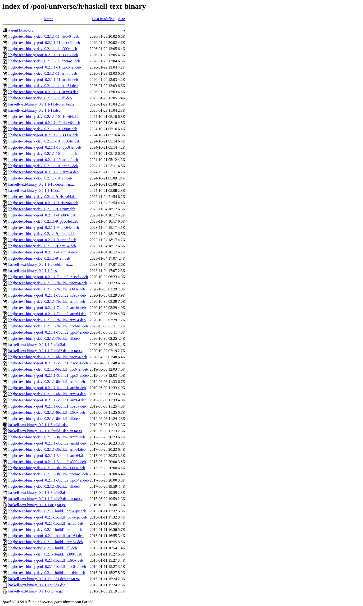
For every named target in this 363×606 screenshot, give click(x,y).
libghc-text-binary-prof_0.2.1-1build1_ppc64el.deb (47, 567)
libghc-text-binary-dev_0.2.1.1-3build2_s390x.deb (46, 468)
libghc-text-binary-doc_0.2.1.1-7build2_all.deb (44, 338)
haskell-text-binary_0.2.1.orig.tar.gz (35, 591)
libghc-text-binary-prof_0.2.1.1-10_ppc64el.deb (44, 147)
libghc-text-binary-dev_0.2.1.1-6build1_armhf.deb (46, 382)
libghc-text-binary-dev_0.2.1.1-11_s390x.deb (42, 49)
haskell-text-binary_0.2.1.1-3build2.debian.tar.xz (45, 499)
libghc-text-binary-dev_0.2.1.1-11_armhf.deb (42, 73)
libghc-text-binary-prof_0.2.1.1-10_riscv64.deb (44, 123)
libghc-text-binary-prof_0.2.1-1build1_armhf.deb (45, 523)
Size (121, 19)
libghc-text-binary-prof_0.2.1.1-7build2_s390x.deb (47, 295)
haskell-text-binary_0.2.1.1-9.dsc (33, 271)
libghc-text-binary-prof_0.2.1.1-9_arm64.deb (42, 252)
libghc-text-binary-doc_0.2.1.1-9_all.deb (39, 258)
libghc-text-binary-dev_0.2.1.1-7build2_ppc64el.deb (48, 326)
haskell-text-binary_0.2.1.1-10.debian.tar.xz (41, 184)
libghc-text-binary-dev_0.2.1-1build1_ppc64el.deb (46, 573)
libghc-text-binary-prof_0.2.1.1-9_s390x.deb (42, 215)
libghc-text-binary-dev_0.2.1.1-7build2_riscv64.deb (47, 283)
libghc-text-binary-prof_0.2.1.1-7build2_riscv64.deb (48, 277)
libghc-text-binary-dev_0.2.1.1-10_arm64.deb (43, 166)
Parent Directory (20, 30)
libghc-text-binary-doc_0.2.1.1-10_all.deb (40, 178)
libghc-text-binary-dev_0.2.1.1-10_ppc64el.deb (44, 141)
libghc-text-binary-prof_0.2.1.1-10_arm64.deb (43, 172)
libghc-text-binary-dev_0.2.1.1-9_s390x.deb (41, 209)
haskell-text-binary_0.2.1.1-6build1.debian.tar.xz (45, 431)
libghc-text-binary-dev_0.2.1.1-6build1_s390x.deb (46, 412)
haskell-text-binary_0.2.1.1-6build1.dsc (38, 425)
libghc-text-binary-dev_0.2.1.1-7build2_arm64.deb (47, 320)
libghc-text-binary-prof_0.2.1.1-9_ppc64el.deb (43, 227)
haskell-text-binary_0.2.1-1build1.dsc (36, 585)
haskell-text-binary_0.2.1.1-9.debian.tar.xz (40, 264)
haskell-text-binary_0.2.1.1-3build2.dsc (38, 493)
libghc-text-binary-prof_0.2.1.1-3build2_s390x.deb (47, 462)
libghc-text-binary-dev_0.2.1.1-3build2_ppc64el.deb (48, 474)
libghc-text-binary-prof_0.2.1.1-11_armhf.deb (43, 80)
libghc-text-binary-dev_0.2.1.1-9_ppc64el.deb (43, 221)
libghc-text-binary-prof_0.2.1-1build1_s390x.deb (45, 560)
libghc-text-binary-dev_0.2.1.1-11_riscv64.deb (43, 36)
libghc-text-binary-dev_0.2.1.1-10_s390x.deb (42, 129)
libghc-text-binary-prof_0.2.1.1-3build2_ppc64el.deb (48, 480)
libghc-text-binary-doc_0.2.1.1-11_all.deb (40, 98)
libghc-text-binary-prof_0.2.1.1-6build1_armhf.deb (47, 388)
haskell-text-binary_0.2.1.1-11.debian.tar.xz (41, 104)
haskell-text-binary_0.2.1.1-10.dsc (34, 190)
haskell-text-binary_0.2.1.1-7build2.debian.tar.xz (45, 351)
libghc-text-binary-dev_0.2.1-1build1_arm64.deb (45, 542)
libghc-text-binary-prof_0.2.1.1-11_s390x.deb (43, 55)
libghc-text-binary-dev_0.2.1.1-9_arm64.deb (42, 246)
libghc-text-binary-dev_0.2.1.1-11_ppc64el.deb (44, 61)
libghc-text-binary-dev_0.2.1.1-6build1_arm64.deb (47, 394)
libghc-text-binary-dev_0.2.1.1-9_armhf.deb (41, 234)
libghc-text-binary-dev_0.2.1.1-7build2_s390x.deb (46, 289)
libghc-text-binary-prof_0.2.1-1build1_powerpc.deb (47, 517)
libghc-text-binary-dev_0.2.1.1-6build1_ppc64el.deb (48, 369)
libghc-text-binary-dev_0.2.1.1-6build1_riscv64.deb (47, 357)
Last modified (103, 19)
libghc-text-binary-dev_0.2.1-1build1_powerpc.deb (47, 511)
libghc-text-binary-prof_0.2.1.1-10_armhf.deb (43, 160)
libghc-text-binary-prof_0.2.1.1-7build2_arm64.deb (47, 314)
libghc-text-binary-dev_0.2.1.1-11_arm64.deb (43, 86)
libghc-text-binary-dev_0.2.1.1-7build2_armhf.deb (46, 301)
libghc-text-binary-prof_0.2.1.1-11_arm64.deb (43, 92)
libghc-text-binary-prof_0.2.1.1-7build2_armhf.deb (47, 308)
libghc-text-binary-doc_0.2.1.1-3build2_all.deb (44, 486)
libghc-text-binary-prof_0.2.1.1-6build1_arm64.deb (47, 400)
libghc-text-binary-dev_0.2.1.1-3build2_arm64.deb (47, 449)
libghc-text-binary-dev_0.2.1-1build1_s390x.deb (45, 554)
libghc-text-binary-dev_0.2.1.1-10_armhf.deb (42, 154)
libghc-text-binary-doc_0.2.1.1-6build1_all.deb (44, 419)
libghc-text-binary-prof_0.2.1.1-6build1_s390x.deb (47, 406)
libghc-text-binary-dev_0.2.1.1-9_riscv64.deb (42, 197)
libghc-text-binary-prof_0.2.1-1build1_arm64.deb (46, 536)
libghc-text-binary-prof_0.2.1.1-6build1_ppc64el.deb (48, 375)
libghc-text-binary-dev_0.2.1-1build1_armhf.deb (45, 530)
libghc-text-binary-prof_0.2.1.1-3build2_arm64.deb (47, 456)
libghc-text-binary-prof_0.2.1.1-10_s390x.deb (43, 135)
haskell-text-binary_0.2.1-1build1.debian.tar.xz (44, 579)
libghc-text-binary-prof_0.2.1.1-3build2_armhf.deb (47, 443)
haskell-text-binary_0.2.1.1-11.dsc (34, 110)
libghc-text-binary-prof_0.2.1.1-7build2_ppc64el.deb (48, 332)
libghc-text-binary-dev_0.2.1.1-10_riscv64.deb (43, 117)
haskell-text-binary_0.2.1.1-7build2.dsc (38, 345)
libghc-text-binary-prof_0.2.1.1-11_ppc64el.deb (44, 67)
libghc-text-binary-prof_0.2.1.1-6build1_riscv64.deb (48, 363)
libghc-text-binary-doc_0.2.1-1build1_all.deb (42, 548)
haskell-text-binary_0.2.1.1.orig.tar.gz (37, 505)
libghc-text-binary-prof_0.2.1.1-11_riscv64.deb (44, 43)
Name (48, 19)
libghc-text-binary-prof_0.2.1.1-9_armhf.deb (42, 240)
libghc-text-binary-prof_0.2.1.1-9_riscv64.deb (43, 203)
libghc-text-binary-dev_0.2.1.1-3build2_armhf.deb (46, 437)
